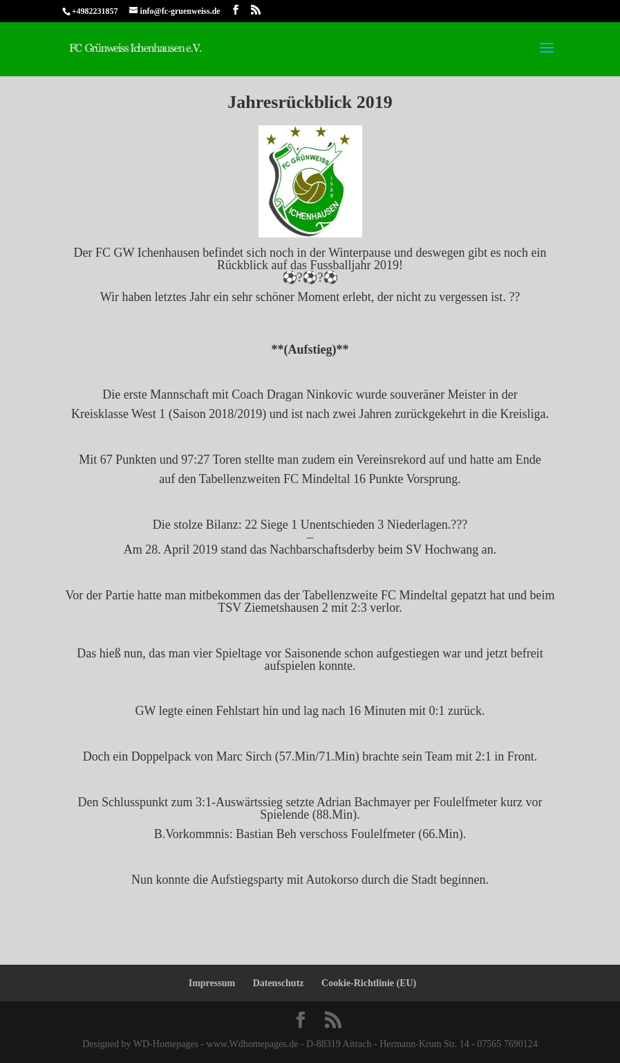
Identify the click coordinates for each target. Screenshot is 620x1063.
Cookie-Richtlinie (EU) (368, 983)
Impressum (212, 983)
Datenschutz (278, 983)
